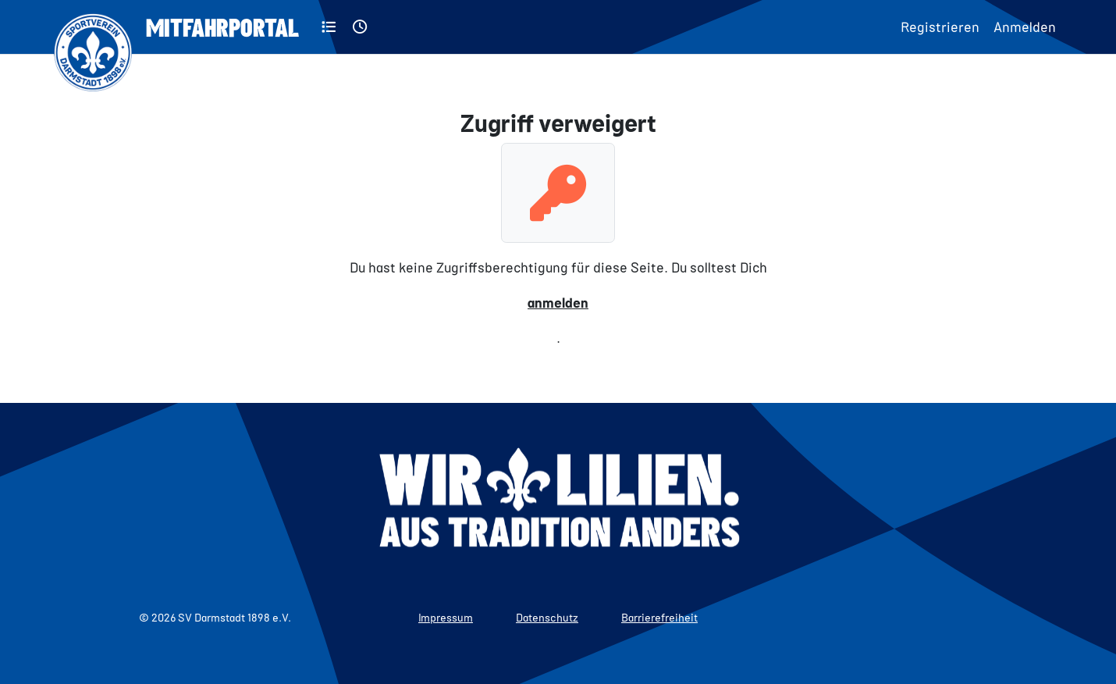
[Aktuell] (360, 27)
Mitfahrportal (222, 26)
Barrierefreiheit (659, 617)
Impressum (445, 617)
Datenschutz (547, 617)
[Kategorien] (329, 27)
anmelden (558, 302)
